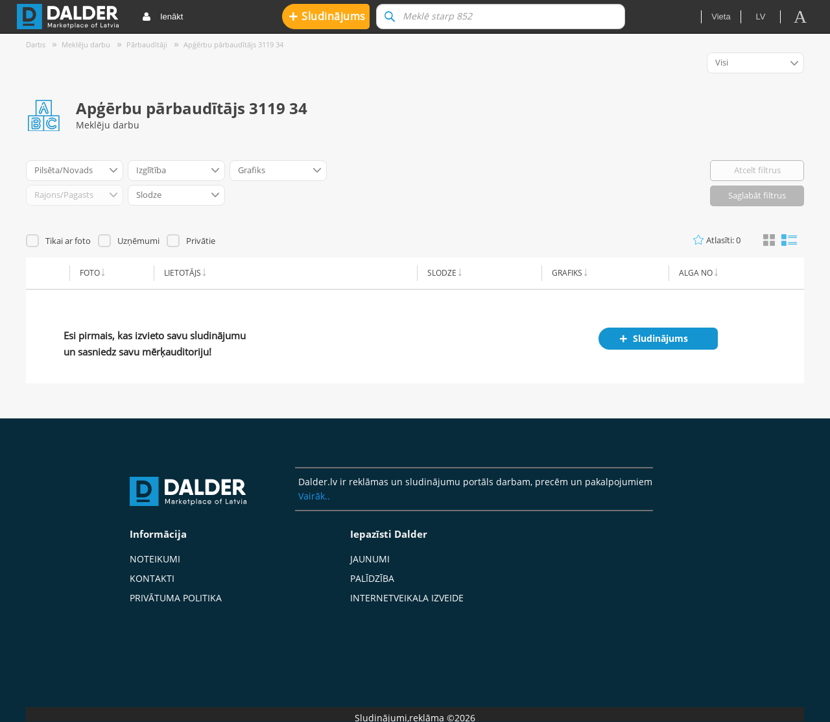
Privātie (200, 241)
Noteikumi (155, 559)
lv (761, 16)
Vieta (720, 16)
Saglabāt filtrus (757, 195)
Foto (90, 272)
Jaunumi (370, 559)
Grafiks (567, 272)
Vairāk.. (314, 496)
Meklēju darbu (86, 44)
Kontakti (152, 578)
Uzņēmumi (138, 241)
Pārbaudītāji (146, 44)
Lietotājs (182, 272)
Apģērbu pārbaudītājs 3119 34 (233, 44)
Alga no (696, 272)
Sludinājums (327, 16)
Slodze (441, 272)
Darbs (35, 44)
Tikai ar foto (68, 241)
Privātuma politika (176, 598)
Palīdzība (372, 578)
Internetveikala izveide (407, 598)
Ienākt (162, 17)
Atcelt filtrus (757, 170)
